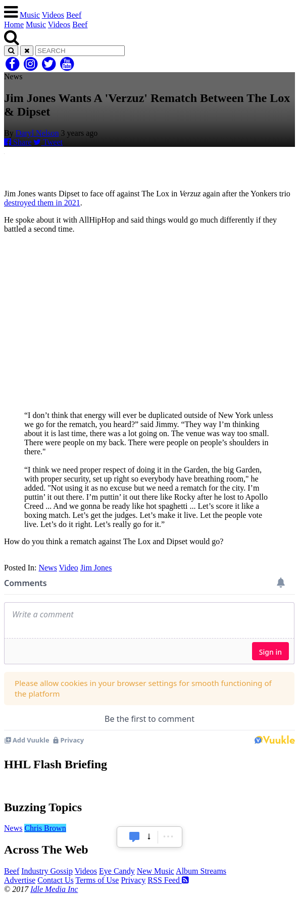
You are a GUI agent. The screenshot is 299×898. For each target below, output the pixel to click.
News (47, 567)
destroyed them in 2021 (42, 202)
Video (68, 567)
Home (14, 24)
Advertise (19, 880)
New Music (155, 871)
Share (17, 142)
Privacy (133, 880)
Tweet (48, 142)
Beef (73, 15)
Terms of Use (97, 880)
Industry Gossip (47, 871)
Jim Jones (96, 567)
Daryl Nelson (37, 133)
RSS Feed (168, 880)
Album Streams (201, 871)
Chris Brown (45, 828)
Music (30, 15)
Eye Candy (117, 871)
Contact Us (55, 880)
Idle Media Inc (54, 889)
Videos (53, 15)
